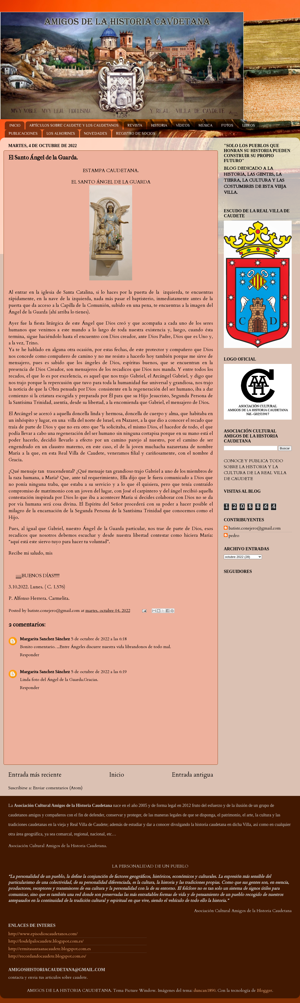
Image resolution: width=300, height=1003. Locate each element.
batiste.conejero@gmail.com (255, 528)
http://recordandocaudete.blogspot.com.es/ (47, 956)
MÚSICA (205, 125)
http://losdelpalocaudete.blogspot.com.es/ (46, 941)
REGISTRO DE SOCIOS (135, 133)
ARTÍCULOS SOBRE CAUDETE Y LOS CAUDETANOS (74, 125)
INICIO (15, 125)
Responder (29, 655)
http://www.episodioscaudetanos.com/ (43, 934)
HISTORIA (159, 125)
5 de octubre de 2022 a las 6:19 (99, 672)
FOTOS (227, 125)
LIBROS (248, 125)
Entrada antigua (192, 775)
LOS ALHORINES (60, 133)
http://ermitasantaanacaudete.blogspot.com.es (49, 949)
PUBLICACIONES (23, 133)
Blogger (264, 990)
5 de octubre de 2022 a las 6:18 (99, 639)
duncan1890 (204, 990)
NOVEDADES (95, 133)
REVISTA (134, 125)
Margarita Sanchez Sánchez (45, 639)
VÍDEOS (183, 125)
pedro (234, 535)
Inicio (116, 775)
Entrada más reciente (34, 775)
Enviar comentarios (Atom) (58, 788)
